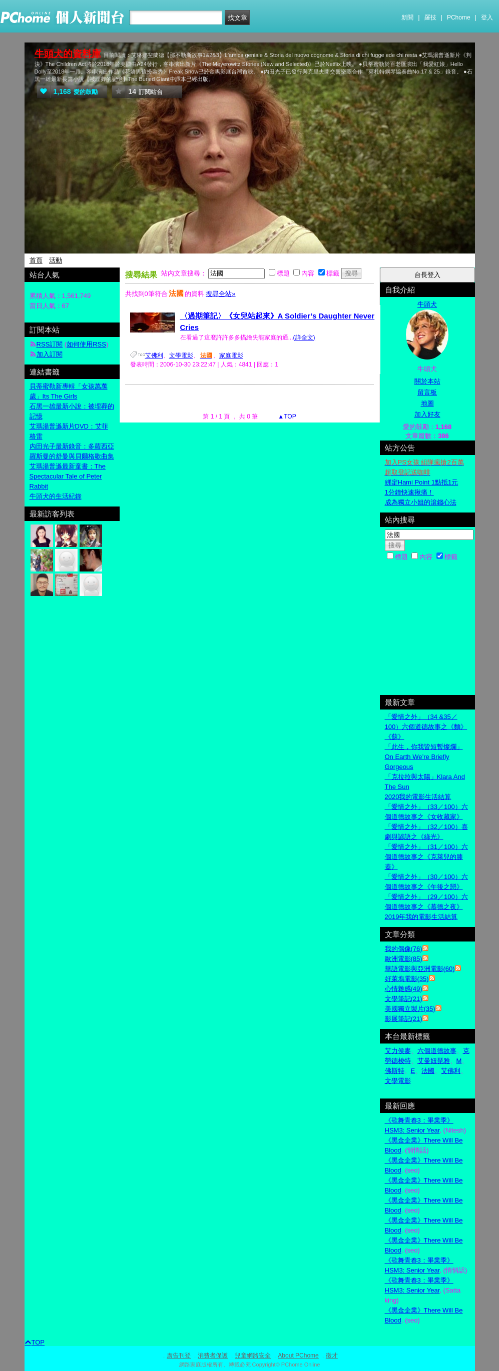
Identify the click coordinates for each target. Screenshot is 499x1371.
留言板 (427, 392)
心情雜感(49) (403, 988)
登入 (487, 17)
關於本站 (427, 381)
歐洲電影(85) (403, 958)
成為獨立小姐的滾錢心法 (420, 502)
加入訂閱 (50, 354)
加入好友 (427, 414)
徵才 (332, 1355)
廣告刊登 (179, 1355)
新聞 (407, 17)
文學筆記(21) (403, 998)
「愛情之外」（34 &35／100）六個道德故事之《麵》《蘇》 (426, 726)
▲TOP (286, 416)
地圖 (427, 403)
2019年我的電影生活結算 (421, 916)
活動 (55, 260)
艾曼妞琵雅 (433, 1060)
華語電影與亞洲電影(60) (420, 968)
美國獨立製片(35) (410, 1008)
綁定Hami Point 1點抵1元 (421, 482)
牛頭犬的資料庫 (68, 53)
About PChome (298, 1355)
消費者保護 (213, 1355)
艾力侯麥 (398, 1050)
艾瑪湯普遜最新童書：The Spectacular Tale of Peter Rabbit (68, 476)
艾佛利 (154, 355)
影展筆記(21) (403, 1018)
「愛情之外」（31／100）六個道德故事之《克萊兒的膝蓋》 (426, 856)
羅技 (430, 17)
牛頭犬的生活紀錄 (56, 496)
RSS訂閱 (50, 344)
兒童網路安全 (253, 1355)
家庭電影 (231, 355)
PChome (458, 17)
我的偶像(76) (403, 948)
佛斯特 (394, 1070)
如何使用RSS (86, 344)
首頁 (36, 260)
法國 (427, 1070)
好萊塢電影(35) (407, 978)
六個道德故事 (436, 1050)
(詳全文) (304, 337)
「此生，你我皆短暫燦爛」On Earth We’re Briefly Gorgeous (424, 756)
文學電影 (181, 355)
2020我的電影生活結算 (418, 796)
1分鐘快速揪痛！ (409, 492)
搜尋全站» (220, 294)
